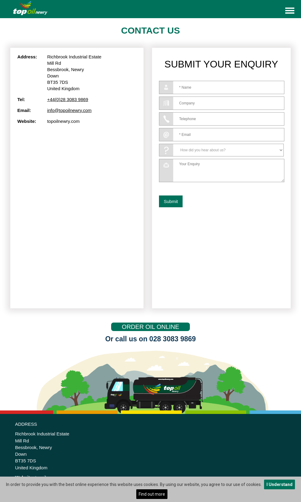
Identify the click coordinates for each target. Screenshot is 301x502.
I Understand (279, 484)
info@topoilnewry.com (69, 110)
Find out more (152, 494)
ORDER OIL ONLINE (150, 326)
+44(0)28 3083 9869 (67, 99)
